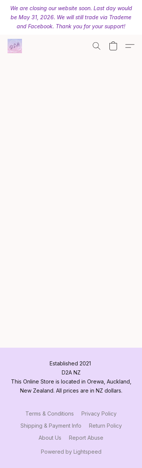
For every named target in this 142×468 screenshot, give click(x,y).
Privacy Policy (99, 413)
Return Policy (105, 425)
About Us (50, 437)
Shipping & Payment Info (50, 425)
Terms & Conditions (49, 413)
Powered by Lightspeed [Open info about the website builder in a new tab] (71, 451)
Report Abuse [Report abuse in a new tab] (86, 437)
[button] (15, 46)
